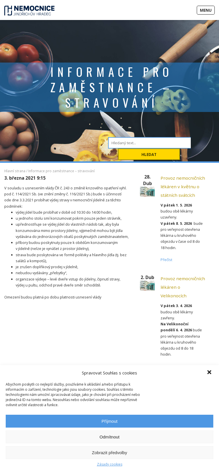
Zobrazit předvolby (109, 452)
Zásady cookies (109, 464)
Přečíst (166, 259)
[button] (209, 372)
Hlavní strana (14, 171)
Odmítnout (109, 436)
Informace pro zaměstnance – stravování (61, 171)
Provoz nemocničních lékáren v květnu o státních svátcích (183, 186)
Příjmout (109, 421)
